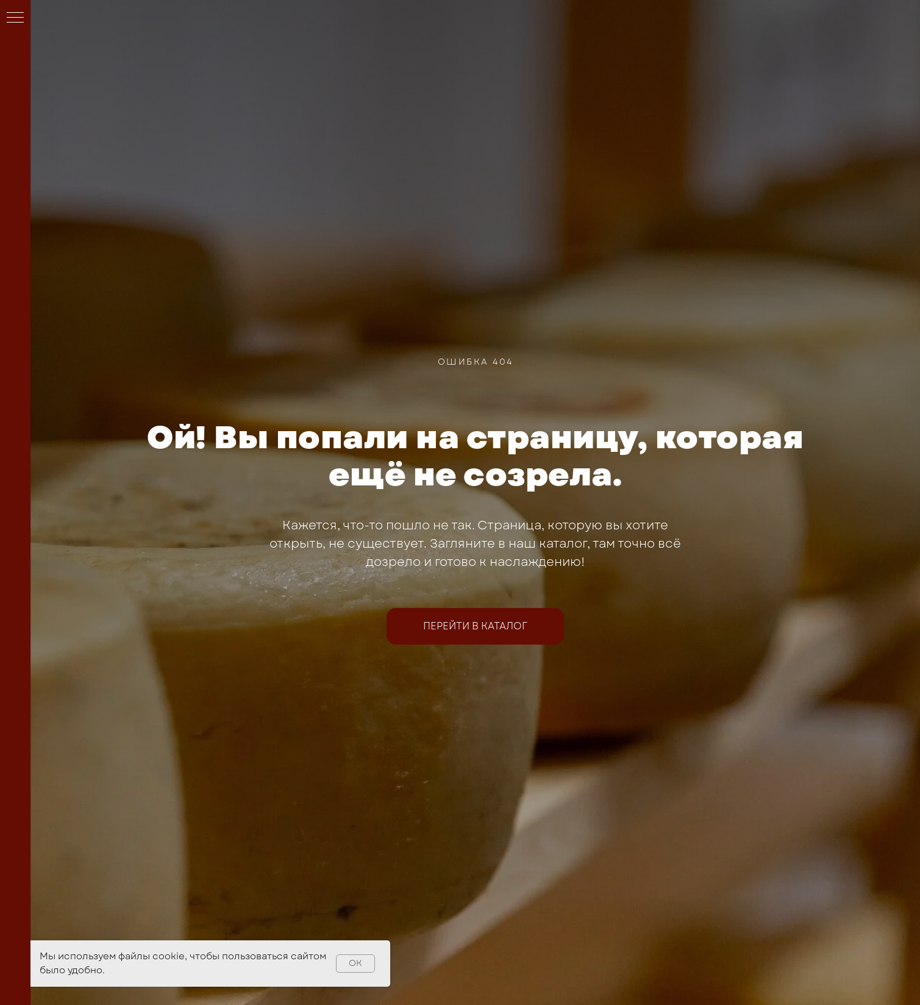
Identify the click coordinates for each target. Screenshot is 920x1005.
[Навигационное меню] (15, 18)
